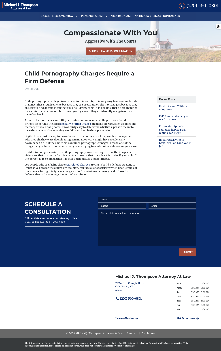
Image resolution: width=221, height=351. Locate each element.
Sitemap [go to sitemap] (132, 333)
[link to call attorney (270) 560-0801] (199, 5)
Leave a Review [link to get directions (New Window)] (127, 318)
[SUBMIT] (187, 252)
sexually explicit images (75, 123)
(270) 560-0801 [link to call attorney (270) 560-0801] (128, 298)
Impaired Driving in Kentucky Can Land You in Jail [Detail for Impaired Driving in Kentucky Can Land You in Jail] (175, 143)
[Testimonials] (121, 16)
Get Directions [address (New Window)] (188, 318)
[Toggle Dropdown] (77, 16)
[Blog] (157, 16)
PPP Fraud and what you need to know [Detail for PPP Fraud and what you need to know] (174, 118)
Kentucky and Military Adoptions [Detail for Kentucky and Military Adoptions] (173, 108)
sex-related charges (77, 164)
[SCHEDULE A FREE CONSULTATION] (111, 51)
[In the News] (142, 16)
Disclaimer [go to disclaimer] (148, 333)
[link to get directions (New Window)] (143, 288)
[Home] (45, 16)
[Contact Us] (171, 16)
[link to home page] (20, 6)
